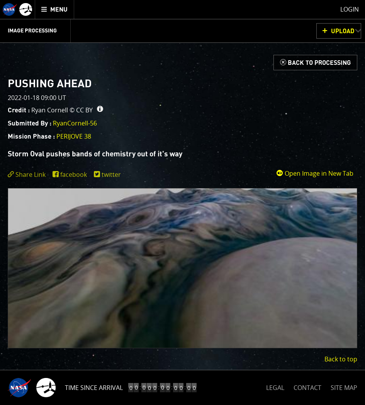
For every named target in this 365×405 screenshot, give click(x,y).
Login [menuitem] (349, 9)
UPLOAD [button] (343, 31)
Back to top (340, 359)
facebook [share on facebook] (73, 174)
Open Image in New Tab (314, 173)
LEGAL (275, 386)
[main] (182, 202)
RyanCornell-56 (75, 123)
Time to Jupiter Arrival (101, 388)
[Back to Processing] (315, 62)
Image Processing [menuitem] (32, 31)
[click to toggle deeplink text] (28, 174)
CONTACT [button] (307, 387)
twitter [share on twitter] (111, 174)
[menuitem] (54, 9)
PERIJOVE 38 (73, 136)
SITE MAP (344, 387)
